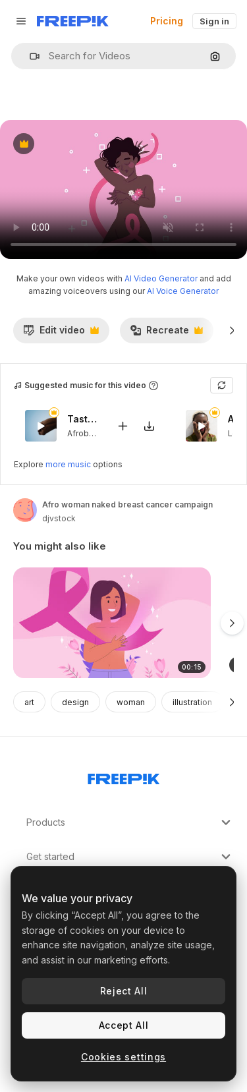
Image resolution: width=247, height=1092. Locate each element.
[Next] (232, 330)
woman (131, 702)
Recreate (166, 333)
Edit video (61, 333)
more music (68, 464)
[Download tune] (149, 426)
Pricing (166, 20)
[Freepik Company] (124, 776)
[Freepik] (73, 21)
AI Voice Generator (183, 291)
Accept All (124, 1025)
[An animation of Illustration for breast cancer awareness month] (112, 623)
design (75, 702)
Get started (130, 857)
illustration (192, 702)
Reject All (124, 990)
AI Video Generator (161, 278)
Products (130, 822)
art (29, 702)
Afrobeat (84, 433)
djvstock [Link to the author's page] (59, 518)
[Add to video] (122, 426)
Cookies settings (123, 1056)
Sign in (214, 21)
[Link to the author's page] (25, 510)
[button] (29, 56)
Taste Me (83, 419)
